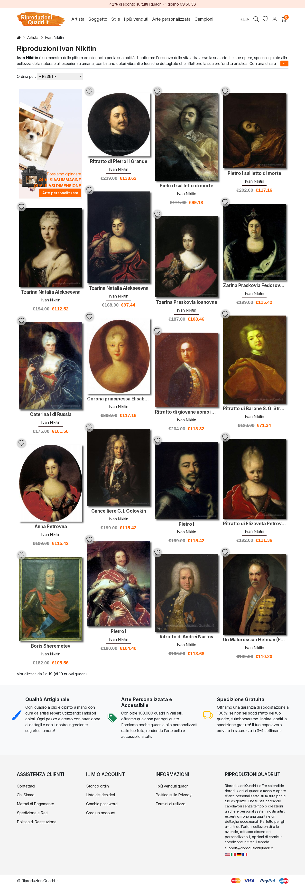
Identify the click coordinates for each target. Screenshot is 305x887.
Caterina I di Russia (51, 414)
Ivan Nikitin (118, 169)
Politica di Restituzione (36, 821)
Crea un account (100, 812)
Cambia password (102, 803)
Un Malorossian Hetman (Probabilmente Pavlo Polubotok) (254, 640)
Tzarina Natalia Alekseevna (118, 288)
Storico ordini (98, 786)
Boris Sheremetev (50, 646)
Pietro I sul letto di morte (186, 186)
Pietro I (186, 524)
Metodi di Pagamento (35, 803)
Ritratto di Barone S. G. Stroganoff (254, 408)
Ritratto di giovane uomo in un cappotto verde (186, 412)
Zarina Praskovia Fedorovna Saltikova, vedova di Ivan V (254, 285)
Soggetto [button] (97, 19)
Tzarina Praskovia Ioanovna (186, 302)
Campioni (203, 19)
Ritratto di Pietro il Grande (118, 161)
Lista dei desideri (100, 794)
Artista (32, 37)
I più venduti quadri (172, 786)
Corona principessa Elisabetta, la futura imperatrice (118, 399)
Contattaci (26, 786)
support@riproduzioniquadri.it (249, 848)
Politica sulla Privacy (174, 794)
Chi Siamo (26, 794)
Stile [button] (115, 19)
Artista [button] (77, 19)
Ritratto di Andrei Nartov (186, 637)
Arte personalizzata (171, 19)
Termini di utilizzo (170, 803)
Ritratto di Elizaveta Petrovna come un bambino (254, 523)
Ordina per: (26, 76)
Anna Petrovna (51, 526)
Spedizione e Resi (32, 812)
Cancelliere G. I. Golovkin (118, 511)
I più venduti (136, 19)
